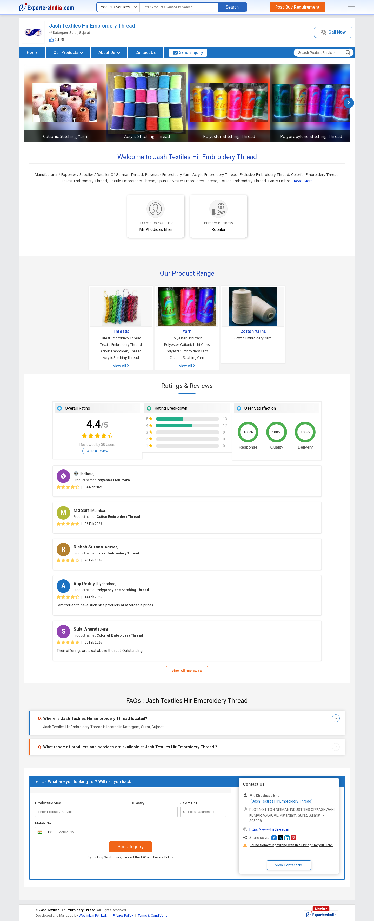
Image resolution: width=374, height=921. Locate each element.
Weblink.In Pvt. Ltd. (93, 915)
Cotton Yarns (253, 331)
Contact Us (145, 52)
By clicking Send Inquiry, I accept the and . (130, 857)
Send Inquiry (130, 846)
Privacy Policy (163, 857)
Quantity (138, 803)
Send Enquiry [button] (188, 52)
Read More (303, 180)
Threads (121, 331)
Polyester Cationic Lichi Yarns (187, 344)
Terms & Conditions (152, 915)
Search (232, 7)
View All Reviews (187, 671)
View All (121, 366)
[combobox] (44, 832)
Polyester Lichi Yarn (187, 338)
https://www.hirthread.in (269, 829)
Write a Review (97, 451)
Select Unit (188, 803)
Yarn (187, 331)
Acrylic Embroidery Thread (121, 351)
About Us (109, 52)
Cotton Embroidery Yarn (253, 338)
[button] (333, 32)
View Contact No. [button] (289, 865)
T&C (143, 857)
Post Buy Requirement (297, 7)
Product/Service (48, 803)
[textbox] (179, 7)
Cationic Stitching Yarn (65, 136)
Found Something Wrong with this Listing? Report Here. (291, 845)
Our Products (68, 52)
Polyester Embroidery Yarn (187, 351)
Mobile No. (43, 823)
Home (32, 52)
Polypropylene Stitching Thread (311, 136)
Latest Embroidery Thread (121, 338)
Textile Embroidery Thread (121, 344)
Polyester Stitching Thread (229, 136)
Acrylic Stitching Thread (147, 136)
